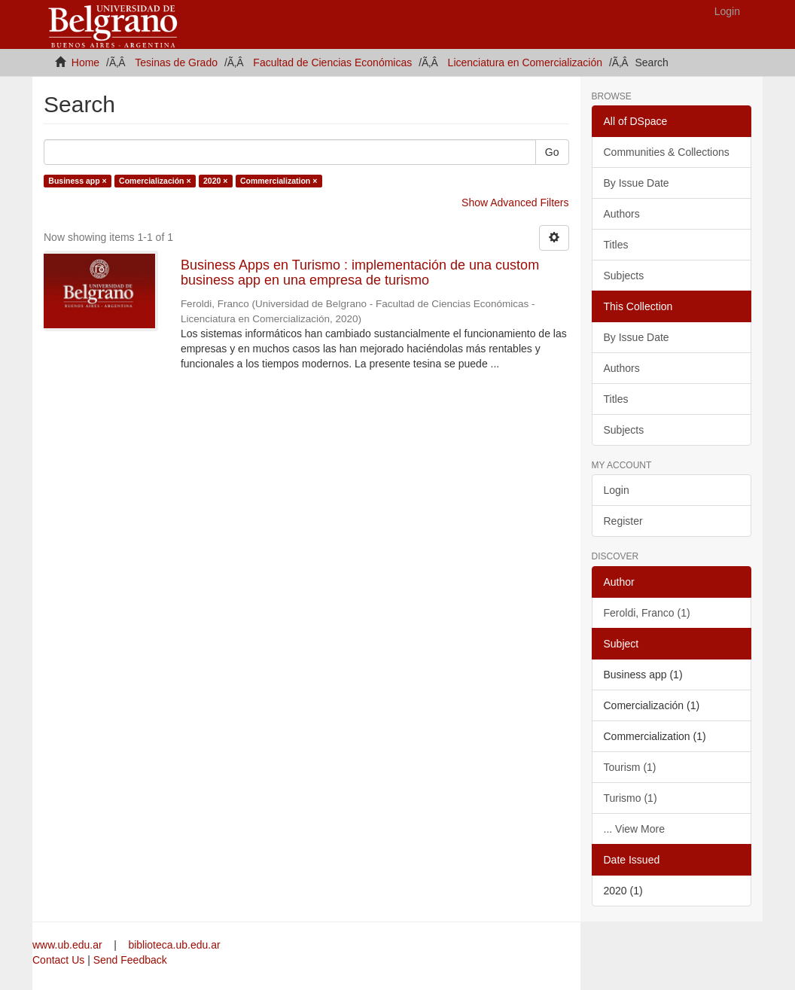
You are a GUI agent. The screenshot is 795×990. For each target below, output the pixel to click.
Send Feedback (130, 960)
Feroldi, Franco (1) (647, 613)
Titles (616, 245)
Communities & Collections (667, 152)
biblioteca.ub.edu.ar (174, 945)
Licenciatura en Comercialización (525, 62)
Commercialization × (278, 180)
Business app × (77, 180)
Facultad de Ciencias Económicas (332, 62)
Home (85, 62)
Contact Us (58, 960)
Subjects (624, 276)
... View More (634, 829)
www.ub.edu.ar (68, 945)
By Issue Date (636, 183)
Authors (622, 214)
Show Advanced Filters (514, 202)
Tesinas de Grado (176, 62)
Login (616, 490)
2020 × (215, 180)
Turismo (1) (630, 798)
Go (552, 152)
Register (623, 521)
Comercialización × (154, 180)
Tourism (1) (630, 767)
